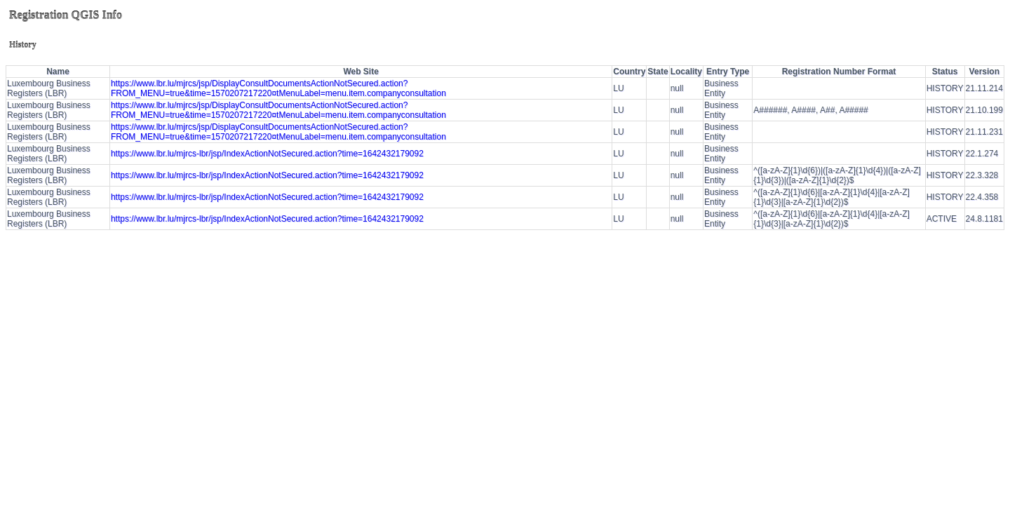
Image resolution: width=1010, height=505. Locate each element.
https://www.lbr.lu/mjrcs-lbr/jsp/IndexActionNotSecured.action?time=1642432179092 (267, 154)
